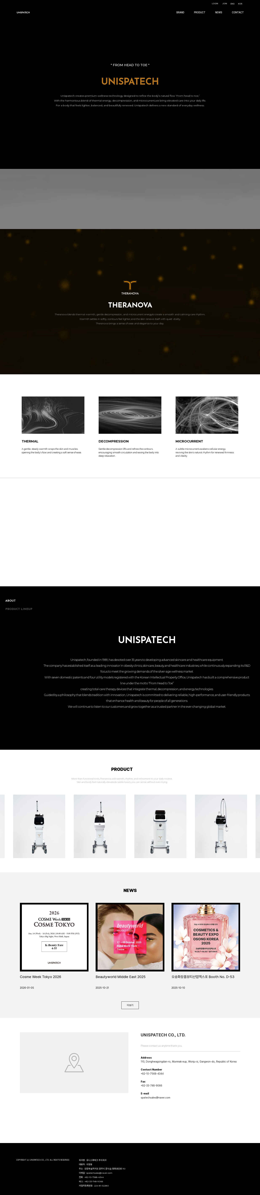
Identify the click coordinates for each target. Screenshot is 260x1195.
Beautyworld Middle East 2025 (121, 977)
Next (237, 780)
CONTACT (238, 12)
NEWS (218, 12)
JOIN (224, 3)
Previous (229, 780)
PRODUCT (199, 12)
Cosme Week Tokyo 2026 (40, 977)
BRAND (180, 12)
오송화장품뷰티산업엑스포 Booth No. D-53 (202, 977)
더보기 (130, 1005)
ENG (232, 4)
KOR (240, 4)
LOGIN (215, 3)
